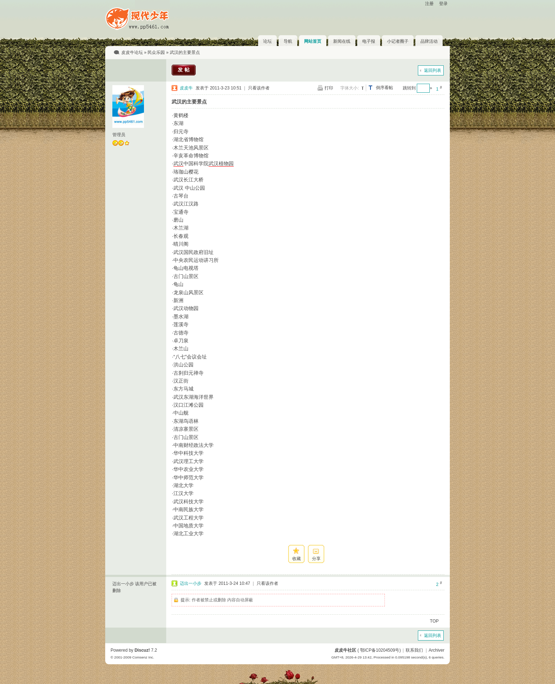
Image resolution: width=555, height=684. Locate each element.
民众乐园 (156, 52)
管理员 (118, 134)
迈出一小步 (190, 583)
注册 (429, 3)
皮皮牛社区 (345, 650)
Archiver (436, 650)
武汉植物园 (221, 163)
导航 (288, 41)
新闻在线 (341, 41)
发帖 (184, 70)
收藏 (296, 558)
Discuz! (142, 650)
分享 (316, 558)
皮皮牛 (186, 88)
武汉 (178, 163)
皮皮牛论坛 (132, 52)
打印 (329, 88)
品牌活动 (429, 41)
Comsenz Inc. (143, 657)
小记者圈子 (398, 41)
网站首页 (312, 41)
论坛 (267, 41)
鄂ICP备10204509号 (379, 650)
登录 (443, 3)
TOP (434, 621)
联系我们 (414, 650)
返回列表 (432, 70)
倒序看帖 (384, 87)
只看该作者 (259, 88)
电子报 (368, 41)
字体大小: (349, 88)
